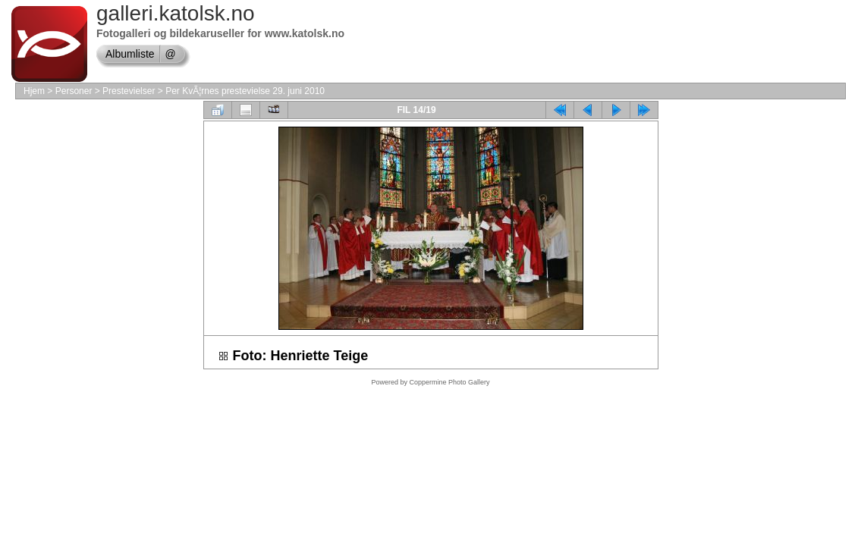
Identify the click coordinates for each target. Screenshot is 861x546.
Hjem (34, 91)
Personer (74, 91)
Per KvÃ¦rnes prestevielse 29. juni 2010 (245, 91)
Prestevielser (128, 91)
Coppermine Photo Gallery (449, 382)
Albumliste (130, 54)
